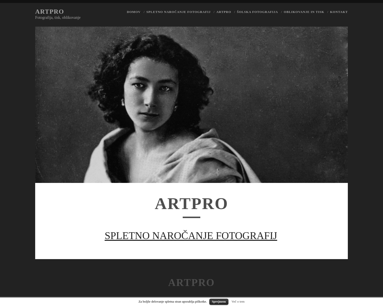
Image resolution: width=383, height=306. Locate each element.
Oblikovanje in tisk (304, 12)
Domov (133, 12)
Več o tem (238, 301)
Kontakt (339, 12)
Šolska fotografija (257, 12)
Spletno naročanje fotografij (178, 12)
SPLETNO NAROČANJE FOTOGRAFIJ (191, 235)
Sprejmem (219, 301)
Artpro (49, 11)
